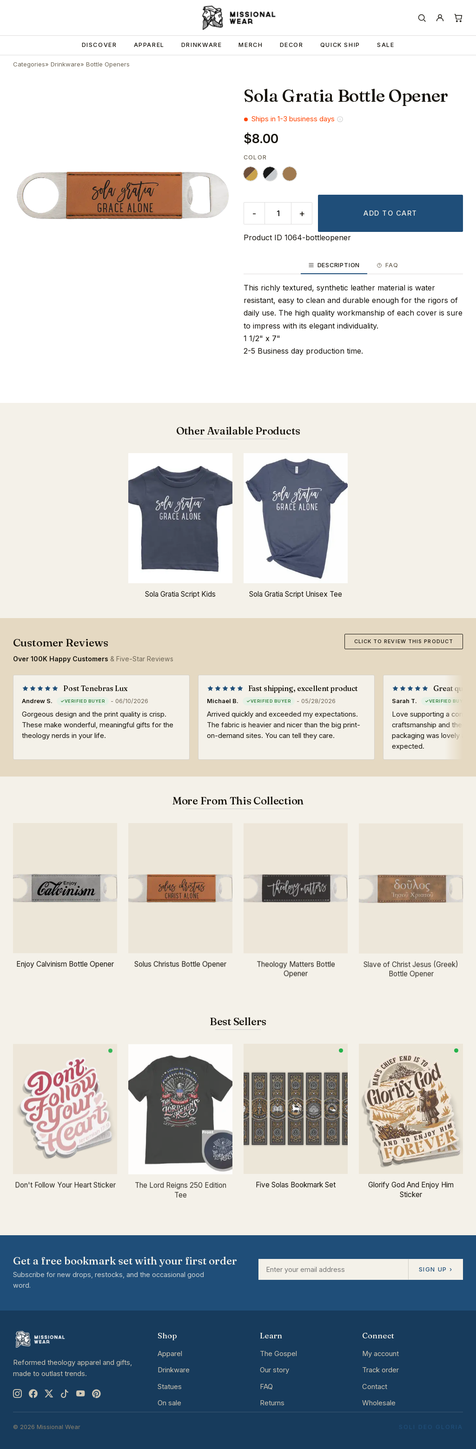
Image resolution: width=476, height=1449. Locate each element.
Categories (29, 64)
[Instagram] (17, 1393)
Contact (374, 1387)
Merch (250, 44)
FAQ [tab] (387, 265)
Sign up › (435, 1269)
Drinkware (201, 44)
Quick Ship (340, 44)
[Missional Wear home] (238, 17)
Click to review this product (403, 641)
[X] (49, 1393)
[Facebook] (33, 1393)
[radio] (251, 174)
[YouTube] (80, 1393)
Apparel (149, 44)
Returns (272, 1403)
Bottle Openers (108, 64)
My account (380, 1354)
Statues (170, 1387)
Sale (386, 44)
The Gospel (278, 1354)
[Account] (440, 18)
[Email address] (333, 1269)
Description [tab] (334, 265)
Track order (380, 1370)
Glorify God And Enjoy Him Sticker (411, 1195)
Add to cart (390, 213)
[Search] (422, 18)
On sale (169, 1403)
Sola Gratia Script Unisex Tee (295, 600)
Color (255, 157)
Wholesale (379, 1403)
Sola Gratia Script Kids (180, 597)
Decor (292, 44)
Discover (99, 44)
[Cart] (458, 18)
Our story (274, 1370)
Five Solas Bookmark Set (296, 1188)
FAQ (266, 1387)
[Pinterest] (96, 1393)
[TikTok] (64, 1393)
